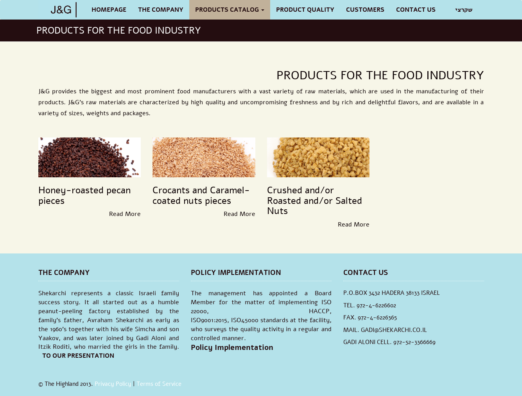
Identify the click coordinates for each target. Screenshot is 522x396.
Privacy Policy (113, 384)
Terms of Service (158, 384)
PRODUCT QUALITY (305, 9)
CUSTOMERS (365, 9)
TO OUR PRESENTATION (78, 355)
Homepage (108, 9)
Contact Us (416, 9)
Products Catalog (229, 9)
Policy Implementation (232, 347)
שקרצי (463, 9)
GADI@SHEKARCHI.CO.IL (394, 330)
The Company (160, 9)
